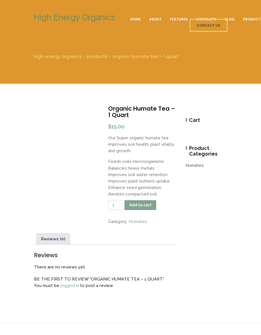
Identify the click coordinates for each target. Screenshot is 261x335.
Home (135, 19)
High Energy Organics (74, 17)
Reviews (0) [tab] (53, 238)
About (155, 19)
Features (179, 19)
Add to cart (140, 205)
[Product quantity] (115, 205)
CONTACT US (208, 25)
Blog (230, 19)
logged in (69, 285)
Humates (138, 221)
